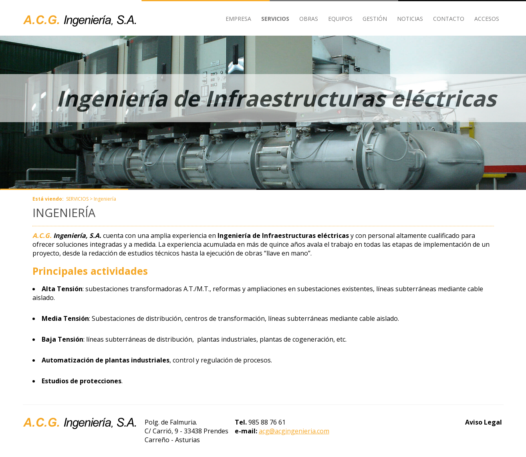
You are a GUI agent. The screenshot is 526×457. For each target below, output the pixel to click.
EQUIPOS (340, 18)
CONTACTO (448, 18)
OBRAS (308, 18)
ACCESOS (486, 18)
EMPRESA (238, 18)
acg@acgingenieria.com (294, 431)
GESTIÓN (375, 18)
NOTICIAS (410, 18)
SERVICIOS (275, 18)
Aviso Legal (483, 422)
